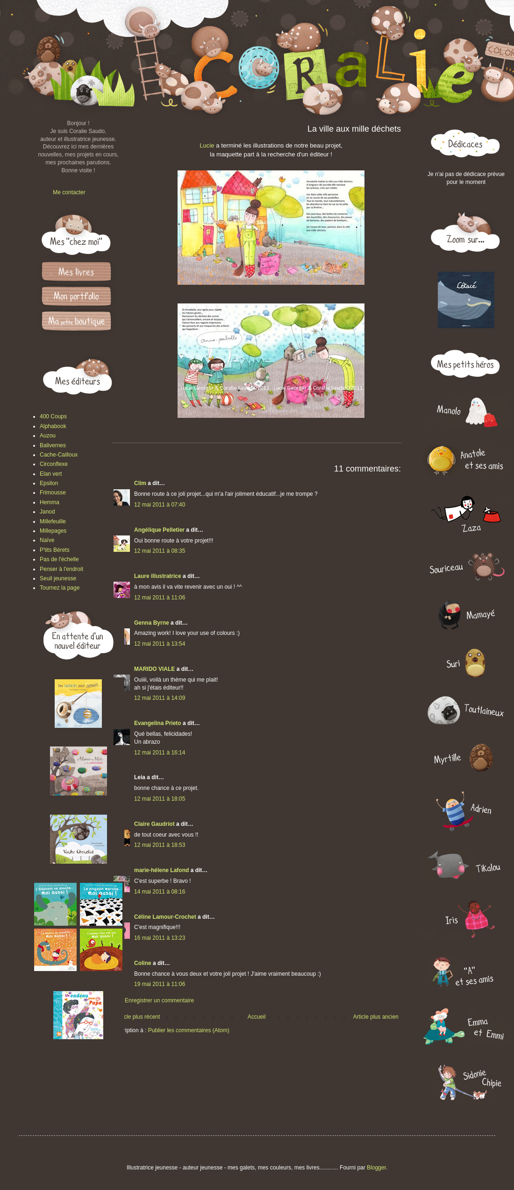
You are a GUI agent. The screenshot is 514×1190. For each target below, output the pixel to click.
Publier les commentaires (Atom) (188, 1030)
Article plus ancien (376, 1017)
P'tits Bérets (55, 550)
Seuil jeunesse (58, 578)
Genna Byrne (151, 623)
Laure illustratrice (157, 576)
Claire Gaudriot (154, 824)
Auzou (48, 435)
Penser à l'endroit (61, 569)
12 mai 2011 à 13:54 (159, 644)
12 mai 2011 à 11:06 (159, 597)
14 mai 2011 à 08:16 (159, 891)
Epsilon (49, 483)
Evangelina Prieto (157, 723)
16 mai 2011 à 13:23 (159, 938)
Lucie (208, 145)
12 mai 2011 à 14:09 (159, 698)
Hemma (49, 502)
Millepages (53, 531)
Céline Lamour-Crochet (165, 917)
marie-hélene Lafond (161, 870)
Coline (142, 963)
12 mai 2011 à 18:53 (159, 845)
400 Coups (53, 416)
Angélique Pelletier (159, 530)
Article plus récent (137, 1017)
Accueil (257, 1017)
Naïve (47, 540)
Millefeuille (53, 521)
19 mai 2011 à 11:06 (159, 984)
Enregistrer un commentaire (159, 1000)
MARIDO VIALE (154, 669)
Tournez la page (59, 587)
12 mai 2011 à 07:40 (159, 504)
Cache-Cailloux (59, 454)
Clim (140, 483)
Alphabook (53, 426)
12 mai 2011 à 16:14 (159, 752)
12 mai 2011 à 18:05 (159, 799)
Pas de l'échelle (59, 559)
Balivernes (53, 445)
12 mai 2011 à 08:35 (159, 551)
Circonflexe (54, 464)
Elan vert (51, 474)
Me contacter (69, 192)
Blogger (376, 1167)
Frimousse (53, 492)
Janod (47, 511)
